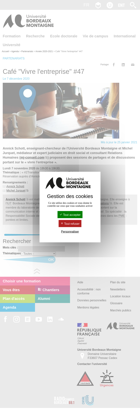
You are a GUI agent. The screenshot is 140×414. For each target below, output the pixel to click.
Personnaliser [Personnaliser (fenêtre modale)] (70, 231)
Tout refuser (70, 223)
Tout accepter (70, 214)
